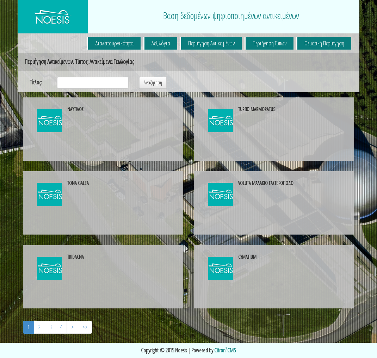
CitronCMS (225, 350)
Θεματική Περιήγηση (324, 43)
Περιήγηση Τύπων (269, 43)
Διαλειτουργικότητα (114, 43)
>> (84, 327)
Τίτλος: (36, 82)
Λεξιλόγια (161, 43)
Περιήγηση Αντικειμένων (211, 43)
